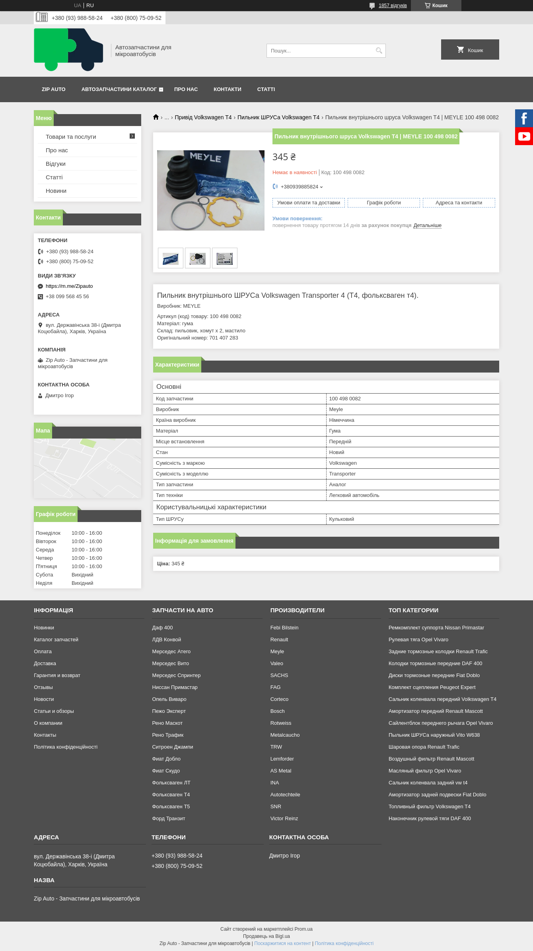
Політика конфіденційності (65, 747)
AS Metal (281, 771)
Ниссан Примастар (174, 687)
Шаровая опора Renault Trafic (424, 747)
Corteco (279, 699)
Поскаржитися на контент (282, 943)
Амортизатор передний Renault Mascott (436, 711)
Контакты (45, 735)
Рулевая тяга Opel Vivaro (418, 639)
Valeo (276, 663)
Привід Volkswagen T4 (203, 117)
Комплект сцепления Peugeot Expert (432, 687)
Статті (266, 89)
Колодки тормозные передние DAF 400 (435, 663)
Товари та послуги (71, 136)
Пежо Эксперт (169, 711)
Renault (279, 639)
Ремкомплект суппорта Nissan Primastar (436, 628)
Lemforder (282, 759)
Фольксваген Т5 (171, 806)
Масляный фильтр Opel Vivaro (425, 771)
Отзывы (43, 687)
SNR (275, 806)
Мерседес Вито (170, 663)
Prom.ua (304, 929)
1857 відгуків (393, 5)
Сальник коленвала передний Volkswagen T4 (442, 699)
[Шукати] (379, 51)
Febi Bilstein (284, 628)
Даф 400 (162, 628)
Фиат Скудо (166, 771)
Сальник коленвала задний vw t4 (428, 783)
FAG (275, 687)
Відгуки (56, 163)
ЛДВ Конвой (166, 639)
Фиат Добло (166, 759)
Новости (44, 699)
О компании (48, 723)
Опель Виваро (169, 699)
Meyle (277, 651)
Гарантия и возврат (57, 675)
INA (274, 783)
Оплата (43, 651)
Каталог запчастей (56, 639)
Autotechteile (285, 795)
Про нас (186, 89)
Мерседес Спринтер (176, 675)
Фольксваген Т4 (171, 795)
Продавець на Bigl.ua (266, 936)
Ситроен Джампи (172, 747)
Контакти (227, 89)
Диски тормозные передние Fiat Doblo (434, 675)
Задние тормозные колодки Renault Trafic (438, 651)
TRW (276, 747)
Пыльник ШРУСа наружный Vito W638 (434, 735)
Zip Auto (54, 89)
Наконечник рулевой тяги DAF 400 (430, 818)
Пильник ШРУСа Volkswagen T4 (278, 117)
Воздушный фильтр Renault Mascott (431, 759)
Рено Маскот (167, 723)
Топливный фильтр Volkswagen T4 (430, 806)
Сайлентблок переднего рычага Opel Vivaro (441, 723)
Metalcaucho (285, 735)
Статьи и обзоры (54, 711)
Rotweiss (281, 723)
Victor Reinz (284, 818)
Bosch (277, 711)
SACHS (279, 675)
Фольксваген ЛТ (171, 783)
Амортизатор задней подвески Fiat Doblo (437, 795)
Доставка (45, 663)
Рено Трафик (167, 735)
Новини (56, 190)
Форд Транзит (168, 818)
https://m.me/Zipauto (69, 286)
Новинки (44, 628)
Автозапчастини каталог (119, 89)
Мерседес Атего (171, 651)
